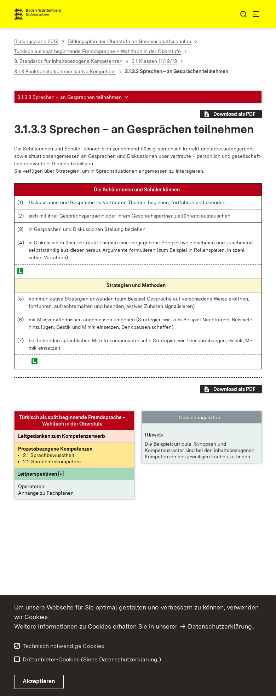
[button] (40, 474)
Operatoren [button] (31, 486)
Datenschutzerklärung (220, 626)
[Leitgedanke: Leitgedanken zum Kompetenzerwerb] (61, 436)
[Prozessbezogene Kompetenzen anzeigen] (55, 449)
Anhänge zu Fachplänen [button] (46, 493)
